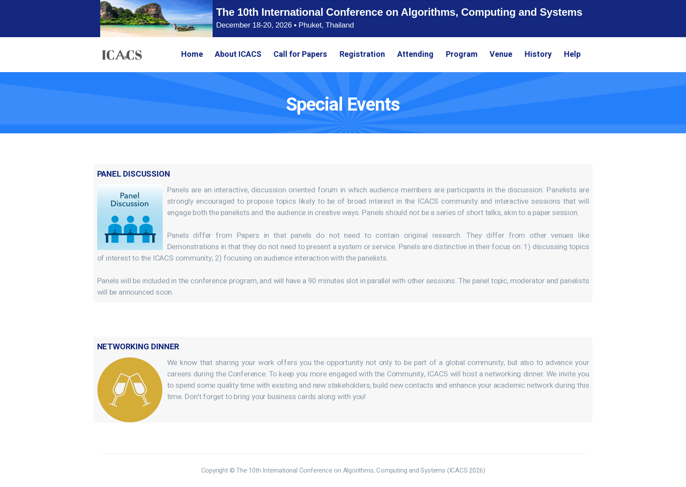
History (538, 54)
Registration (362, 54)
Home (192, 54)
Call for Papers (300, 54)
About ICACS (238, 54)
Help (572, 54)
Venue (501, 54)
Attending (415, 54)
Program (462, 54)
